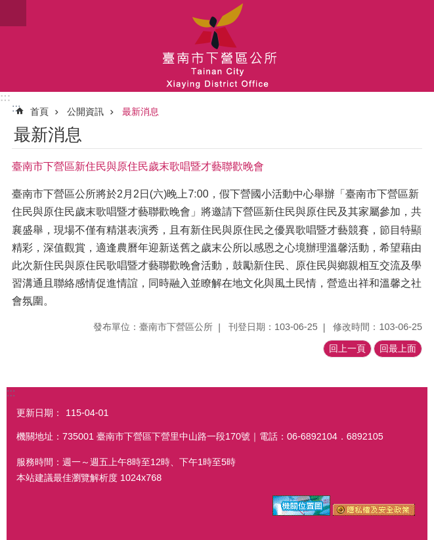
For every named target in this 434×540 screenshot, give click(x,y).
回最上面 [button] (398, 348)
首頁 (39, 111)
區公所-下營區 (217, 46)
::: (5, 97)
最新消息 (140, 111)
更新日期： (39, 412)
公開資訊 (85, 111)
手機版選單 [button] (13, 13)
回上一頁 (347, 348)
